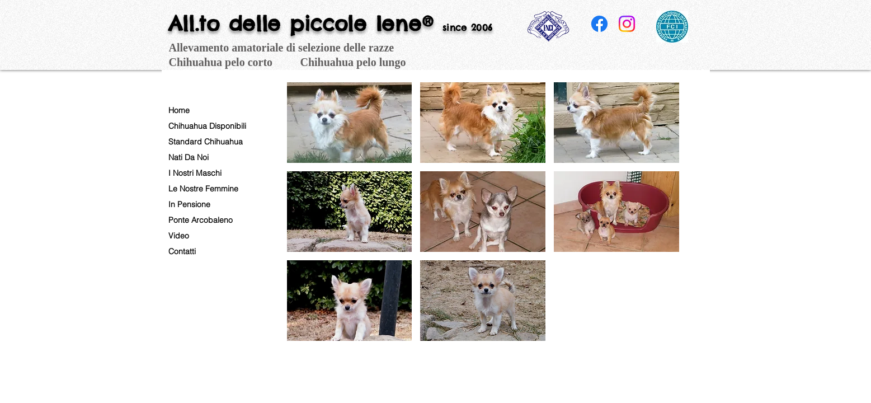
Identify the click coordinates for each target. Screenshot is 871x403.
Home (179, 110)
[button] (349, 122)
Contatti (182, 251)
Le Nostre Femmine (203, 189)
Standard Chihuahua (205, 142)
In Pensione (189, 204)
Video (178, 236)
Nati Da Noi (188, 157)
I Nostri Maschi (195, 173)
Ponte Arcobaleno (200, 220)
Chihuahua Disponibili (207, 126)
